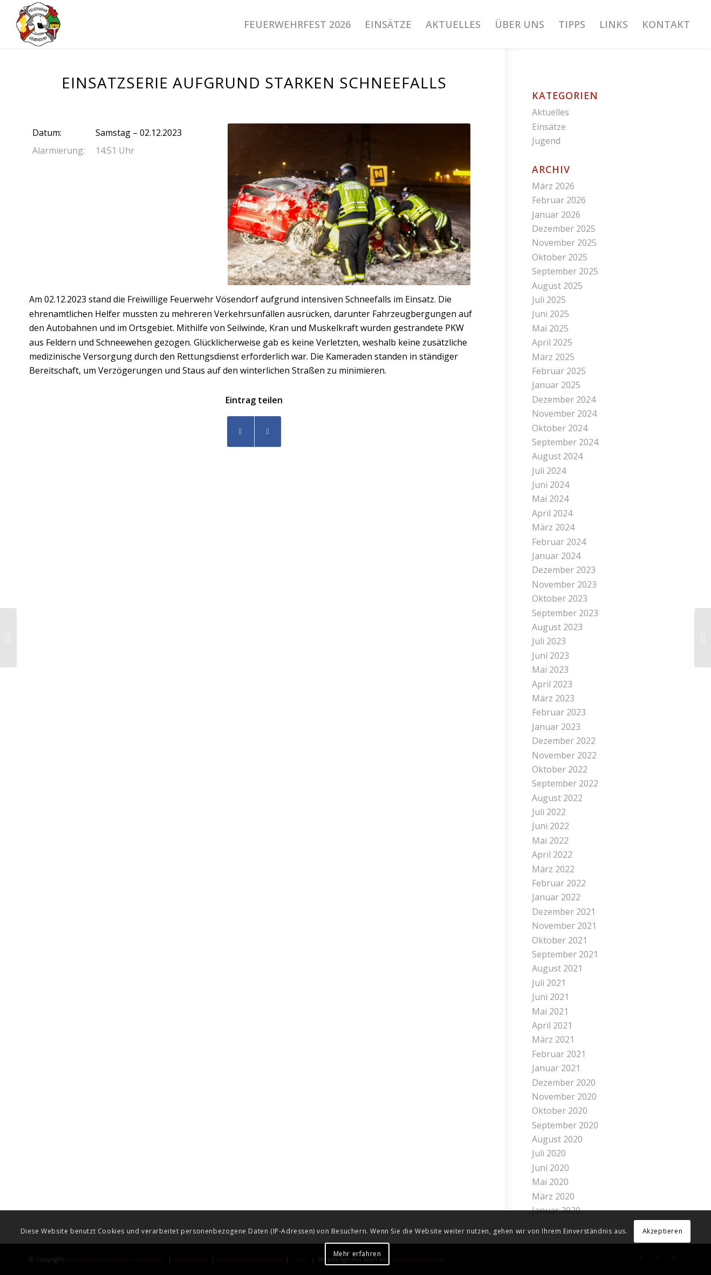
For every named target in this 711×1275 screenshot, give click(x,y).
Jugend (546, 141)
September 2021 (565, 954)
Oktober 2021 (559, 940)
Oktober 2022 (559, 769)
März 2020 (553, 1196)
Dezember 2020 (564, 1082)
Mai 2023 (550, 670)
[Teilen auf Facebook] (240, 431)
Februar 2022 (559, 883)
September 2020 (565, 1125)
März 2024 (553, 527)
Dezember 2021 (564, 912)
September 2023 (565, 613)
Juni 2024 (550, 485)
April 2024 (552, 513)
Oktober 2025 (559, 257)
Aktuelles (550, 112)
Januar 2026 (556, 214)
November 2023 (564, 584)
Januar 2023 (556, 727)
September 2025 (565, 271)
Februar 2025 (559, 371)
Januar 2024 (556, 556)
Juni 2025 (550, 314)
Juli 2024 (549, 471)
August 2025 (557, 286)
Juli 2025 (549, 300)
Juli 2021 (549, 983)
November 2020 (564, 1096)
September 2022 (565, 783)
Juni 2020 (550, 1168)
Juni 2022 (550, 826)
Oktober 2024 (559, 428)
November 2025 (564, 243)
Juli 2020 (549, 1153)
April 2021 (552, 1025)
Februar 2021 (559, 1054)
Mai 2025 (550, 328)
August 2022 (557, 798)
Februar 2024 (559, 542)
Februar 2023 (559, 712)
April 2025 (552, 342)
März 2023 (553, 698)
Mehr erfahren (357, 1253)
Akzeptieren (662, 1231)
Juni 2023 (550, 655)
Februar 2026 (559, 200)
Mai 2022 (550, 840)
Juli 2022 (549, 812)
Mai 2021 (550, 1011)
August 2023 (557, 627)
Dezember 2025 (564, 229)
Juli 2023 (549, 641)
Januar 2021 (556, 1068)
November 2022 (564, 755)
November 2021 (564, 926)
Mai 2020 (550, 1182)
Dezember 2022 (564, 741)
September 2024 (565, 442)
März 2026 (553, 186)
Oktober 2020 (559, 1111)
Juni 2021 (550, 997)
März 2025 (553, 357)
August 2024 (557, 456)
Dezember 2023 (564, 570)
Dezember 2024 (564, 399)
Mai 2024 (550, 499)
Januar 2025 (556, 385)
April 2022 (552, 854)
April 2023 (552, 684)
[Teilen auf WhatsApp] (268, 431)
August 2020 (557, 1139)
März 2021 (553, 1039)
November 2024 (564, 413)
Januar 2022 (556, 897)
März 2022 (553, 869)
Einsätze (549, 127)
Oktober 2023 (559, 598)
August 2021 (557, 968)
